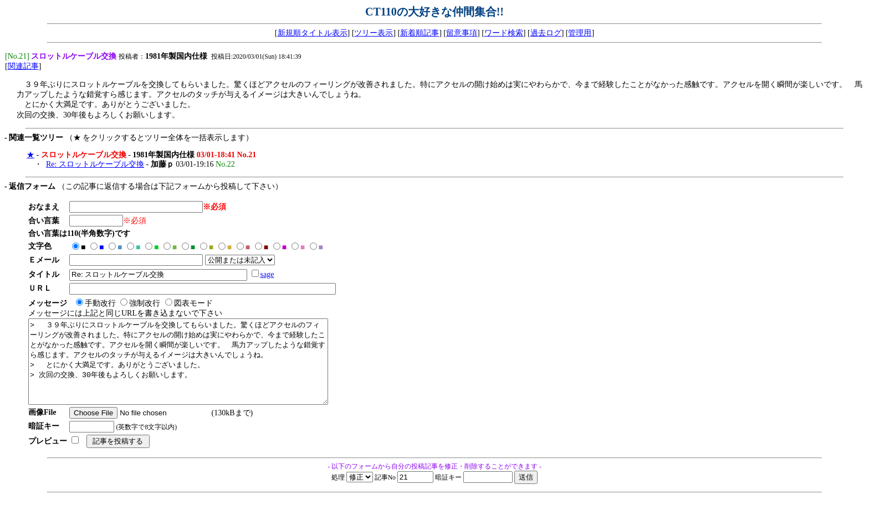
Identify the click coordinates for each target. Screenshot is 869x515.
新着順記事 (419, 33)
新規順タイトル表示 (312, 33)
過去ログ (545, 33)
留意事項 (461, 33)
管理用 (579, 33)
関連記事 (23, 67)
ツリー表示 (373, 33)
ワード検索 (503, 33)
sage (271, 275)
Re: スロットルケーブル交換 (95, 165)
